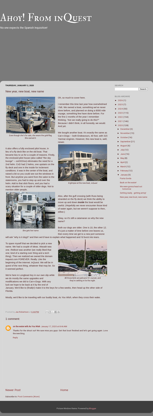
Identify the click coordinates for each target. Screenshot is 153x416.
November (125, 133)
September (125, 141)
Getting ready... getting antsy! (133, 193)
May (122, 158)
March (123, 166)
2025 (120, 104)
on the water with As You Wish (26, 326)
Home (64, 390)
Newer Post (13, 390)
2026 (120, 100)
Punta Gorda (125, 178)
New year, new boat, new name (133, 197)
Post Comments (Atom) (29, 396)
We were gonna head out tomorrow (131, 187)
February (124, 170)
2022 (120, 117)
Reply (15, 337)
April (122, 162)
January (124, 174)
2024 (120, 108)
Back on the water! (128, 182)
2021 (120, 121)
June (122, 154)
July (122, 149)
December (125, 129)
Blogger (92, 408)
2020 (120, 125)
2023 (120, 113)
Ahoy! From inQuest (46, 17)
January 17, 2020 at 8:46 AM (54, 326)
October (124, 137)
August (123, 145)
